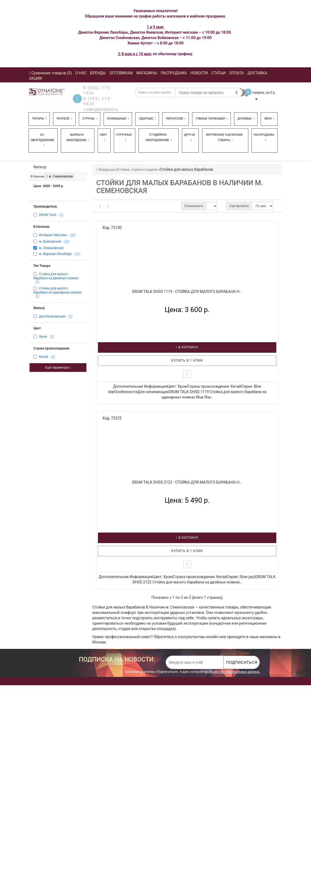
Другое (189, 137)
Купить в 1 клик (187, 360)
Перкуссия (176, 118)
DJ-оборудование (42, 140)
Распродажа (264, 137)
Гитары (39, 118)
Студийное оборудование (159, 137)
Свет (103, 137)
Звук (269, 118)
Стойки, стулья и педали (138, 169)
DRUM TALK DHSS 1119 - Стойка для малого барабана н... (187, 291)
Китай (43, 357)
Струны (89, 118)
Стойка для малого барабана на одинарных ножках (57, 290)
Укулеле (64, 118)
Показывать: (194, 206)
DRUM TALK (47, 215)
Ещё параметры (58, 367)
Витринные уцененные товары (224, 137)
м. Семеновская (60, 176)
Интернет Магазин (53, 235)
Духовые (246, 118)
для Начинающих (52, 316)
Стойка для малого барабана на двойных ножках (55, 276)
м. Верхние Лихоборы (55, 254)
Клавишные (118, 118)
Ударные (147, 118)
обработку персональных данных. (234, 672)
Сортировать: (239, 206)
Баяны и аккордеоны (77, 137)
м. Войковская (50, 241)
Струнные (124, 137)
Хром (43, 336)
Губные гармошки (211, 118)
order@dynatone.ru (100, 109)
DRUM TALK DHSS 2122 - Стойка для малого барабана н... (187, 482)
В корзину (187, 347)
